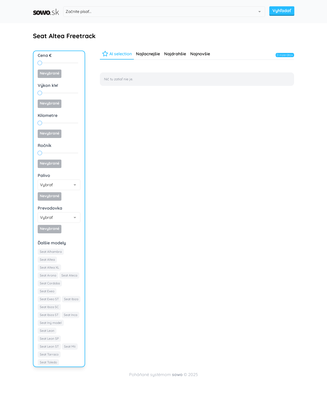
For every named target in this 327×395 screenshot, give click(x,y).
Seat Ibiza (71, 299)
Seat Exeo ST (49, 299)
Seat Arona (48, 275)
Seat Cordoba (50, 283)
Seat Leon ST (49, 346)
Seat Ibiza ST (49, 315)
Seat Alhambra (51, 252)
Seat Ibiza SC (49, 307)
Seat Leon (47, 331)
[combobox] (164, 11)
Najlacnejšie (148, 53)
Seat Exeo (47, 291)
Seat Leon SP (49, 338)
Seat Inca (70, 315)
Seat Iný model (51, 323)
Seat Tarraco (49, 354)
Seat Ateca (69, 275)
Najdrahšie (175, 53)
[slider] (39, 63)
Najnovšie (200, 53)
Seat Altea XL (49, 267)
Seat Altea (47, 259)
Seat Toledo (48, 362)
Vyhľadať (281, 10)
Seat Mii (70, 346)
